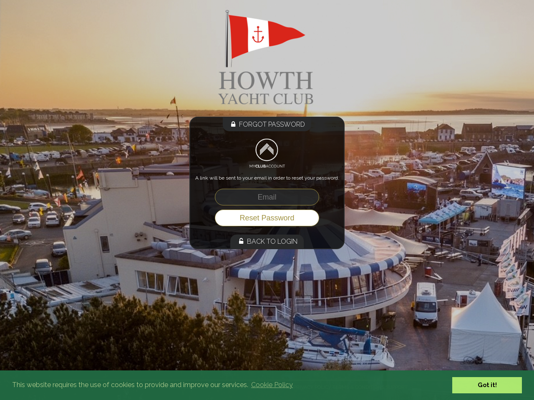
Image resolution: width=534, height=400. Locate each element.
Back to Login (267, 241)
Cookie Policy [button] (272, 385)
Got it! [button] (487, 384)
